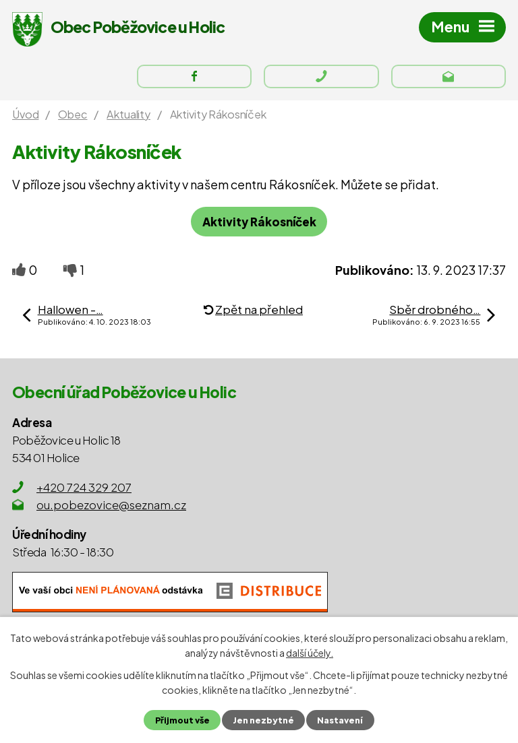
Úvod (25, 115)
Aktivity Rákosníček (259, 222)
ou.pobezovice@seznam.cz (111, 505)
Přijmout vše (182, 720)
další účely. (309, 653)
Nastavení (340, 720)
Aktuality (128, 115)
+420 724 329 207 (84, 487)
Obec (72, 115)
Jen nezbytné (263, 720)
